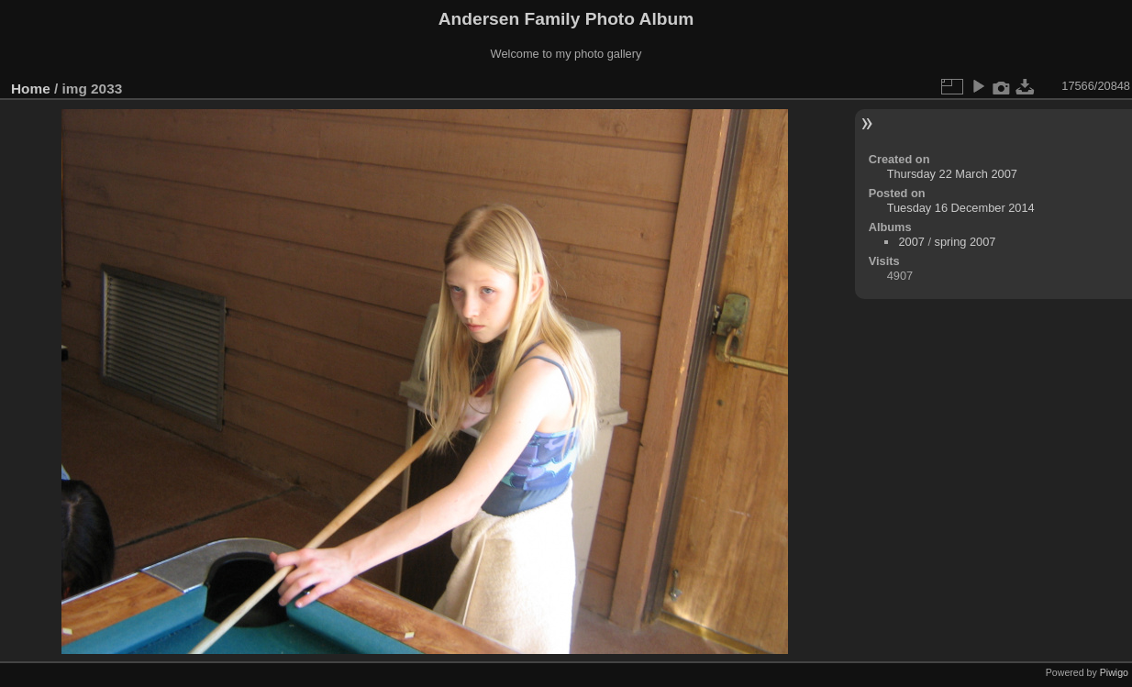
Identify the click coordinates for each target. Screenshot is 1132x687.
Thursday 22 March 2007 (952, 174)
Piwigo (1114, 672)
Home (30, 88)
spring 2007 (965, 242)
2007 (911, 242)
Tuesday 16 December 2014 (961, 208)
